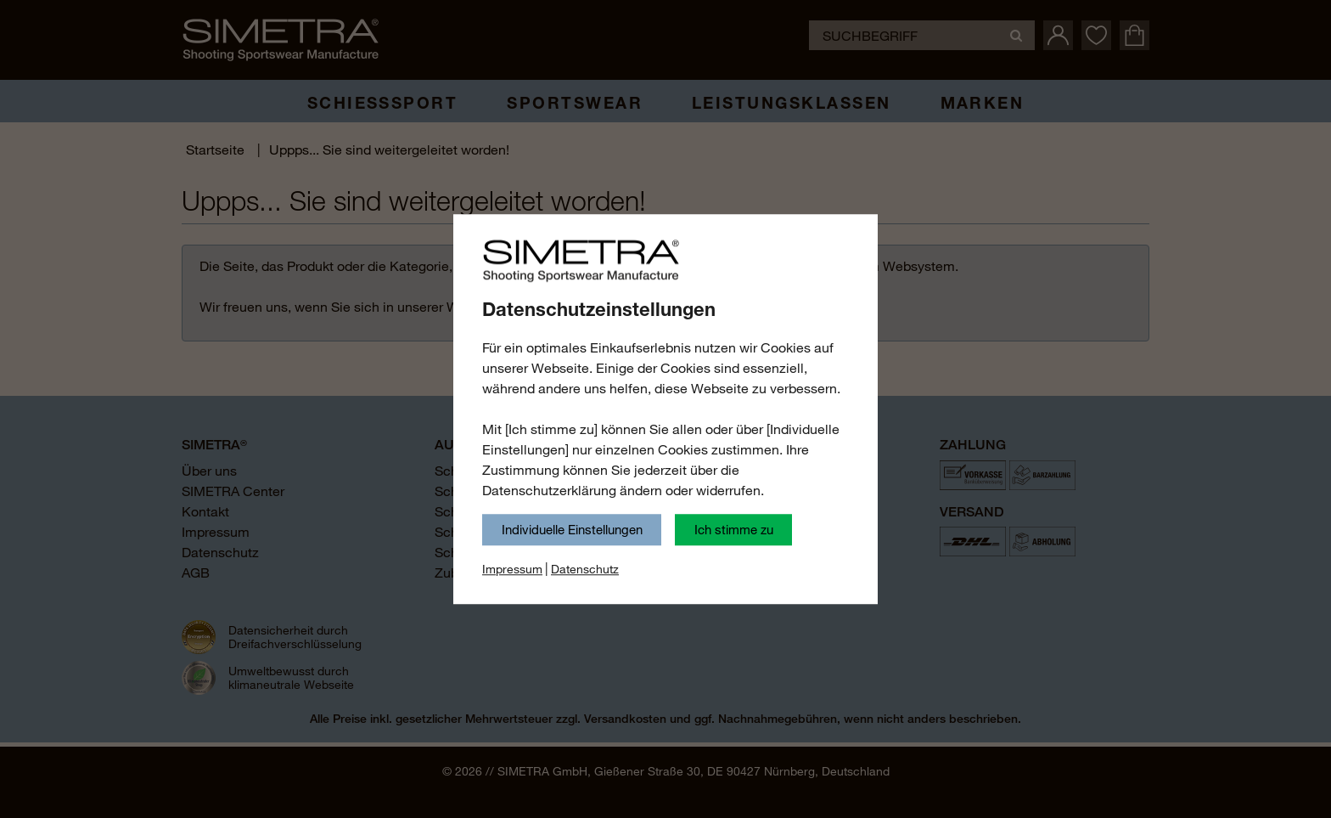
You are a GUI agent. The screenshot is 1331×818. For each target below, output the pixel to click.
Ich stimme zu (733, 529)
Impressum (512, 569)
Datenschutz (585, 569)
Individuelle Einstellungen (572, 529)
